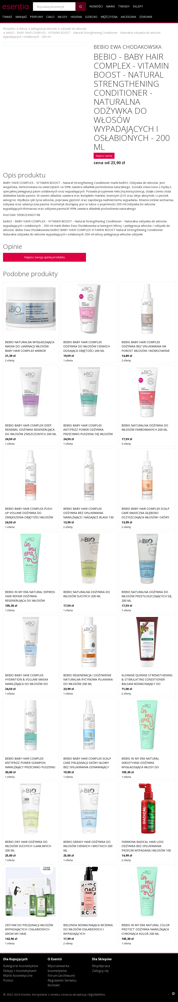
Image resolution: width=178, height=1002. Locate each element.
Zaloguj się (100, 970)
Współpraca (101, 966)
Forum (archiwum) (61, 975)
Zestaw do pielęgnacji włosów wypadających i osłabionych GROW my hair (29, 929)
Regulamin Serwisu (62, 980)
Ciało (50, 17)
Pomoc (8, 980)
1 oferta (68, 360)
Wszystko (9, 29)
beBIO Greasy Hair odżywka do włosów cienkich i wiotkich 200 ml (87, 846)
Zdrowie (145, 17)
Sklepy (138, 6)
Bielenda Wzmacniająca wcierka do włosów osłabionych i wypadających (88, 929)
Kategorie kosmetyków (20, 966)
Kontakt (54, 985)
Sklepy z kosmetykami (19, 970)
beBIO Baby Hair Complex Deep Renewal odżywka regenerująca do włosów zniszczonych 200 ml (30, 429)
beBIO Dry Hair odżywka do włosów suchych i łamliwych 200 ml (28, 846)
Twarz (7, 17)
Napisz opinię (104, 156)
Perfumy (36, 17)
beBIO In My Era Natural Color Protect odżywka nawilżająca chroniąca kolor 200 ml (146, 929)
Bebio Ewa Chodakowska (128, 46)
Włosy (62, 17)
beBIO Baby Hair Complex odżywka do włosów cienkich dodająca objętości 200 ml (86, 346)
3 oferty (126, 444)
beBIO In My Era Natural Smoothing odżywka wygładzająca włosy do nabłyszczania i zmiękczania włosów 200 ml (144, 767)
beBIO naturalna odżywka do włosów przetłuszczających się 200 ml (147, 596)
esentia (15, 5)
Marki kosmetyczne (18, 975)
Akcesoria (128, 17)
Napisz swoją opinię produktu (44, 257)
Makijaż (21, 17)
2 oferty (9, 360)
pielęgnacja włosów (44, 29)
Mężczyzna (109, 17)
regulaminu (96, 994)
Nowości (96, 6)
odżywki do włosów (73, 29)
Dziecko (91, 17)
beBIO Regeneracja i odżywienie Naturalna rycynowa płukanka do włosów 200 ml (88, 679)
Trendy (124, 6)
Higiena (76, 17)
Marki (110, 6)
